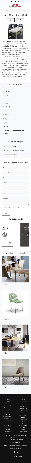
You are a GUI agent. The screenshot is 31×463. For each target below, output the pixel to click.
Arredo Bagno (23, 431)
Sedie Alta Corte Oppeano (10, 154)
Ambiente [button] (5, 96)
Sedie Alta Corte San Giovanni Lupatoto (14, 150)
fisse (6, 122)
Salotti (23, 423)
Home (6, 10)
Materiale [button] (5, 103)
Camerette (23, 402)
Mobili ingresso (23, 425)
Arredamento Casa (14, 10)
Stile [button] (4, 111)
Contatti (8, 410)
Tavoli (23, 427)
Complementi (23, 410)
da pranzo (7, 99)
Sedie (20, 10)
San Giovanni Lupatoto (18, 130)
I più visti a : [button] (6, 126)
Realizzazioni (7, 408)
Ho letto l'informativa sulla (15, 208)
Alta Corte (7, 91)
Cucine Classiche (7, 419)
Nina (24, 10)
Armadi (23, 399)
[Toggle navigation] (28, 6)
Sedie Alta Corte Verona (10, 146)
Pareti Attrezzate (23, 419)
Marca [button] (4, 88)
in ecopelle (7, 107)
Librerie (23, 417)
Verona (6, 133)
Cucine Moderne (7, 416)
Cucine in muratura (8, 421)
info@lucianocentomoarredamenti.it (17, 445)
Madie (23, 421)
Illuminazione (23, 408)
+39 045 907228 (16, 442)
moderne (7, 114)
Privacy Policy (21, 208)
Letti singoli (8, 431)
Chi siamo (7, 402)
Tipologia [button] (5, 119)
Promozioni (8, 406)
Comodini (7, 429)
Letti (8, 427)
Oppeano (7, 130)
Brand (7, 404)
